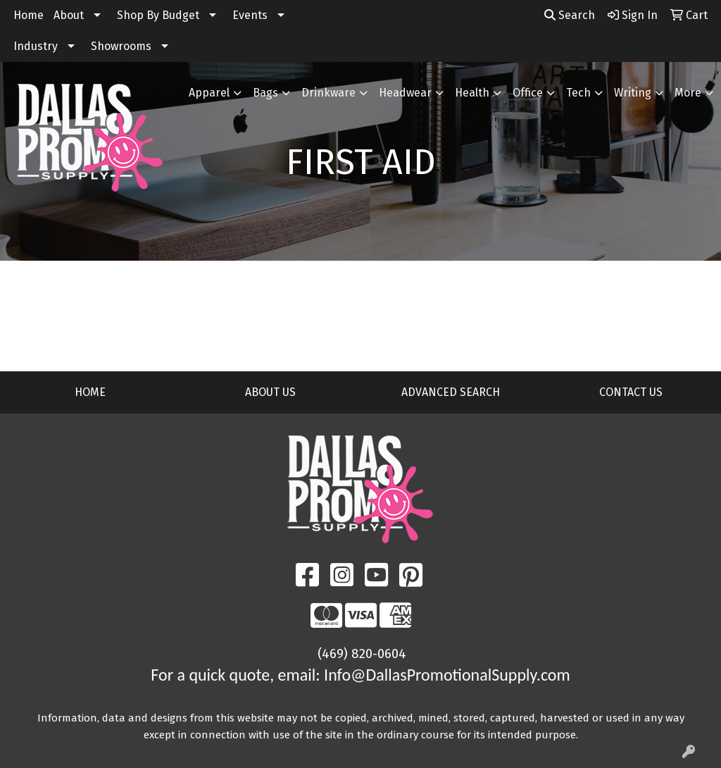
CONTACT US (631, 392)
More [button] (688, 92)
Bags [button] (265, 92)
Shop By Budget (158, 15)
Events (250, 15)
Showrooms (121, 46)
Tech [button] (578, 92)
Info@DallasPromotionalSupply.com (447, 674)
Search (569, 15)
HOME (90, 392)
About (69, 15)
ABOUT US (270, 392)
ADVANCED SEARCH (450, 392)
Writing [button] (632, 92)
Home (28, 15)
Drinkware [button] (328, 92)
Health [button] (472, 92)
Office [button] (528, 92)
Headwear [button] (405, 92)
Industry (35, 46)
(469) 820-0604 (362, 654)
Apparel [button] (209, 92)
